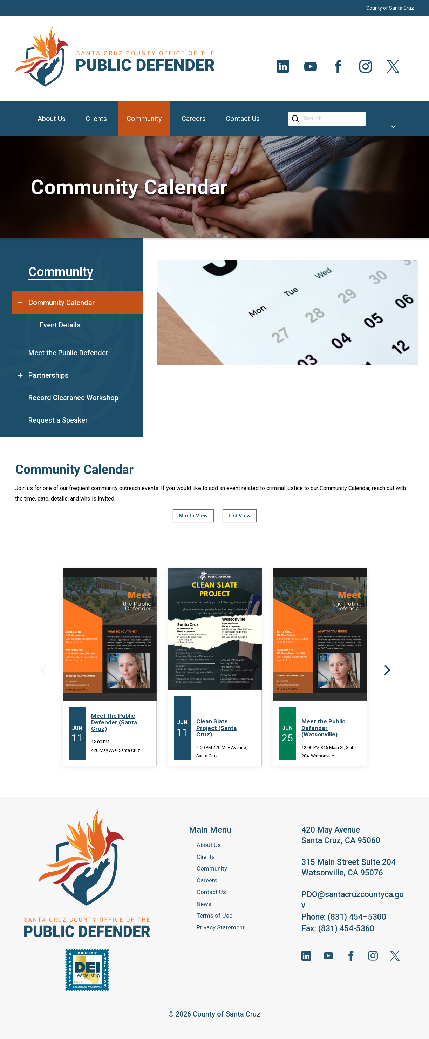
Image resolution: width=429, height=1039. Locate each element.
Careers (207, 880)
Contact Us (211, 891)
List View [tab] (240, 515)
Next (386, 670)
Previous (43, 670)
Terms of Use (214, 915)
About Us (209, 844)
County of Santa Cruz (390, 8)
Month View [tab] (193, 515)
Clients (206, 856)
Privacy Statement (221, 927)
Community (60, 272)
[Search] (332, 118)
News (204, 903)
